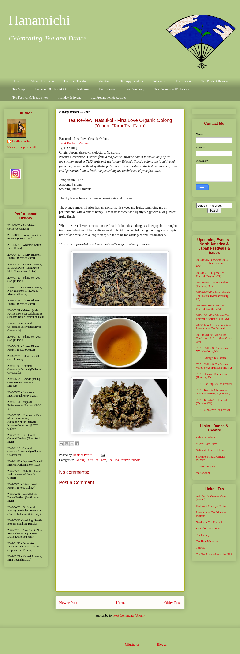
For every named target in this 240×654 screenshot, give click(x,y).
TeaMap (200, 547)
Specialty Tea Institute (208, 528)
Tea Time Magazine (207, 541)
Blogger (162, 644)
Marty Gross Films (206, 443)
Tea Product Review (214, 81)
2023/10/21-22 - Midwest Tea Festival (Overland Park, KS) (212, 317)
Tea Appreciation (131, 81)
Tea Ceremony (134, 89)
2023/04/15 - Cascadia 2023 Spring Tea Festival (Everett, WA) (212, 263)
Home (16, 81)
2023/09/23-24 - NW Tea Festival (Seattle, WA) (210, 307)
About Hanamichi (42, 81)
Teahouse (82, 89)
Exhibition (103, 81)
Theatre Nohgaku (206, 466)
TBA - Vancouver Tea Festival (213, 410)
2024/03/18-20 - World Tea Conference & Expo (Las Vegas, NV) (214, 338)
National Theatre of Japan (210, 450)
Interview (159, 81)
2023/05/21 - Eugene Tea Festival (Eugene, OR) (210, 274)
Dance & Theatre (75, 81)
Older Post (172, 602)
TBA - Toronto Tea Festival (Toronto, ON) (211, 401)
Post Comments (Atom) (129, 615)
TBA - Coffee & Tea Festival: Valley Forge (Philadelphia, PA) (214, 366)
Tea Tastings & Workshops (171, 89)
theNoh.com (203, 472)
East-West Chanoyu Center (211, 506)
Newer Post (68, 602)
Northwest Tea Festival (209, 522)
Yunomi (136, 460)
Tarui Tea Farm (96, 460)
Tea (110, 460)
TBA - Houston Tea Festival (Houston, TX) (212, 375)
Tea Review (183, 81)
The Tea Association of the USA (214, 554)
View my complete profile (22, 147)
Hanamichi (39, 20)
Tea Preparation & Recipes (108, 97)
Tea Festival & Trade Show (30, 97)
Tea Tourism (107, 89)
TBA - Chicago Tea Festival (211, 358)
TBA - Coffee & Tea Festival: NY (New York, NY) (212, 349)
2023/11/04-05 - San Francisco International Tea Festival (213, 326)
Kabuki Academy (206, 437)
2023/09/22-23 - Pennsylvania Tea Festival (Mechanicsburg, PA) (213, 296)
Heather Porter (83, 455)
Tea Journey (203, 535)
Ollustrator (132, 644)
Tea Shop (18, 89)
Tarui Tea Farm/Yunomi (74, 143)
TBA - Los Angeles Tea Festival (214, 384)
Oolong (80, 460)
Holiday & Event (69, 97)
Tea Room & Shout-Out (50, 89)
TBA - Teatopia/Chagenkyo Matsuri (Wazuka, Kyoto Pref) (213, 392)
